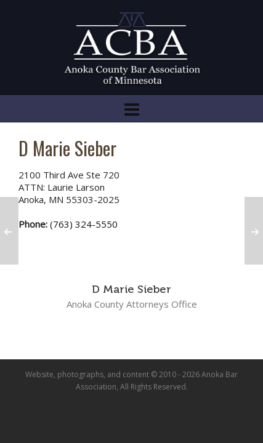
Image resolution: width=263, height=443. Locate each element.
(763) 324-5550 (84, 224)
